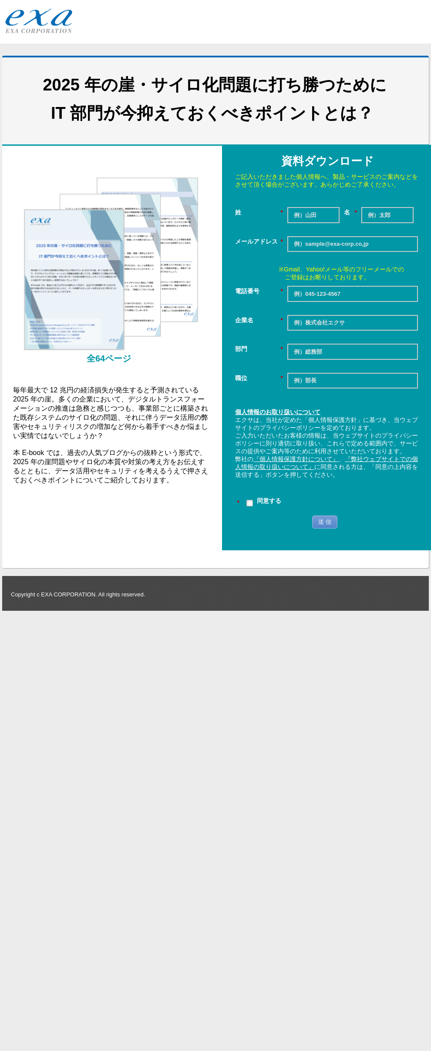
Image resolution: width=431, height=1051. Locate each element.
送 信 (324, 522)
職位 (259, 378)
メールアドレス (259, 241)
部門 (259, 349)
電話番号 (259, 291)
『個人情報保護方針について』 (296, 458)
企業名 (259, 320)
